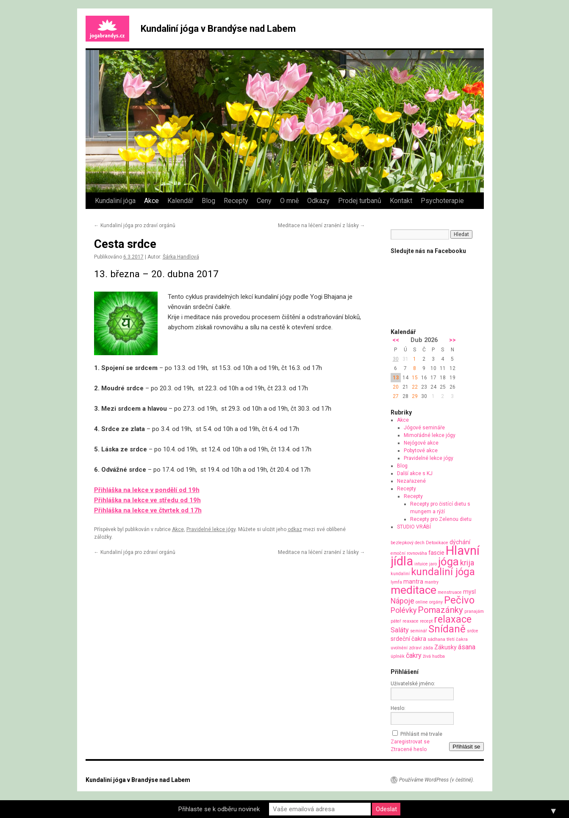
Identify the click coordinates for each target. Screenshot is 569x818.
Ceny (264, 201)
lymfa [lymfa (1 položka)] (396, 582)
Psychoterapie (442, 201)
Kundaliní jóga (115, 201)
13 (396, 378)
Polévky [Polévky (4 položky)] (403, 610)
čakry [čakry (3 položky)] (414, 655)
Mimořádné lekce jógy (429, 435)
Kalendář (180, 201)
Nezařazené (411, 481)
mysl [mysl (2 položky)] (469, 591)
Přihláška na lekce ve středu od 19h (147, 500)
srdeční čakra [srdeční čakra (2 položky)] (408, 638)
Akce (151, 201)
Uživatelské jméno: (413, 684)
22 (415, 387)
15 (415, 378)
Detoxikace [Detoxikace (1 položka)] (437, 542)
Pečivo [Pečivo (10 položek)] (459, 600)
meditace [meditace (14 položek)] (413, 589)
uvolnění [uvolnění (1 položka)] (399, 648)
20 (396, 387)
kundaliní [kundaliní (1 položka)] (400, 573)
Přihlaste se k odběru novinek (219, 809)
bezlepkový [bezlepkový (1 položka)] (402, 542)
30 (396, 359)
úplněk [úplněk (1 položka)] (398, 656)
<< (395, 340)
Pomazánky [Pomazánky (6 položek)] (440, 610)
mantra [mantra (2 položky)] (413, 581)
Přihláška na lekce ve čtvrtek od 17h (148, 510)
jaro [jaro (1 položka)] (433, 564)
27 (396, 396)
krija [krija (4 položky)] (467, 562)
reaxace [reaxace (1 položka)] (410, 621)
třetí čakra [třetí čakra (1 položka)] (457, 639)
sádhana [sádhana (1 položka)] (436, 639)
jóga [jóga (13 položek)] (448, 561)
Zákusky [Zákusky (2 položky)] (445, 647)
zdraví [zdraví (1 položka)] (415, 648)
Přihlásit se (466, 746)
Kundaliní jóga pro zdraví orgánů (134, 225)
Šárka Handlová (181, 257)
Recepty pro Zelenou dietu (441, 519)
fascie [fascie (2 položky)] (436, 552)
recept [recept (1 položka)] (426, 621)
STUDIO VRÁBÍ (414, 527)
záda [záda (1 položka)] (428, 648)
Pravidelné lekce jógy (211, 529)
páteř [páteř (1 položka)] (396, 621)
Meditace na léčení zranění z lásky (321, 225)
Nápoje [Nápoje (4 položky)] (402, 600)
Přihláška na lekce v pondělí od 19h (147, 490)
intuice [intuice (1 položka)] (421, 564)
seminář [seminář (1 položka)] (418, 631)
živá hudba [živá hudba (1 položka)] (434, 656)
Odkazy (318, 201)
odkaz (295, 529)
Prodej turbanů (359, 201)
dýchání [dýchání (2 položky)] (460, 542)
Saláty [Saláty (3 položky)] (400, 630)
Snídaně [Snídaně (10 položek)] (447, 629)
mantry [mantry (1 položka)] (432, 582)
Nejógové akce (421, 443)
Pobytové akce (421, 451)
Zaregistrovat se (410, 742)
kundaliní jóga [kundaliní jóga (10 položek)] (443, 572)
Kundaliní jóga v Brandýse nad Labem (218, 28)
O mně (289, 201)
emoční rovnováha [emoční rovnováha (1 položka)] (409, 553)
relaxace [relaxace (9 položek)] (453, 619)
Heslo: (398, 708)
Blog (208, 201)
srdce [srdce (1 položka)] (472, 631)
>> (452, 340)
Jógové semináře (424, 428)
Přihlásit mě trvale (421, 734)
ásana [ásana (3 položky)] (466, 647)
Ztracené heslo (409, 749)
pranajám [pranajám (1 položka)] (474, 611)
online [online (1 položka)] (422, 602)
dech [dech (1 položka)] (420, 542)
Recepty (236, 201)
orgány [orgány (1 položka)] (436, 602)
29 (415, 396)
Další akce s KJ (415, 473)
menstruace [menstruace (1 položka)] (450, 592)
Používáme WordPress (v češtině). (436, 780)
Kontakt (401, 201)
